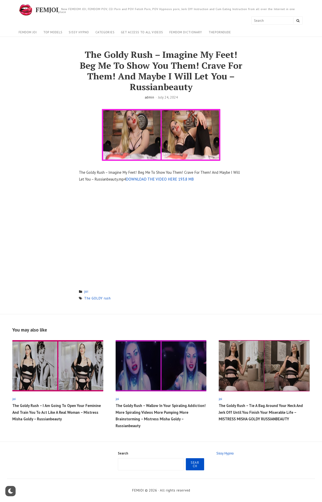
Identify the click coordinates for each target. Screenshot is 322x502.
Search (123, 453)
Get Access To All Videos (142, 32)
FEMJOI (47, 10)
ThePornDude (220, 32)
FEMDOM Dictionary (185, 32)
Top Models (52, 32)
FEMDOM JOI (28, 32)
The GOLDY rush (97, 298)
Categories (105, 32)
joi (86, 291)
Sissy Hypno (79, 32)
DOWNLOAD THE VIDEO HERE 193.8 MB (160, 179)
